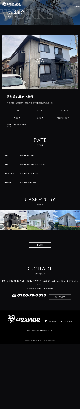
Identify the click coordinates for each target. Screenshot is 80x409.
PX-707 (40, 119)
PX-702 (17, 119)
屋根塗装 (40, 127)
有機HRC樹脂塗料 (63, 127)
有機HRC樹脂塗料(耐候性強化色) (16, 135)
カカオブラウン (63, 119)
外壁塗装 (17, 127)
